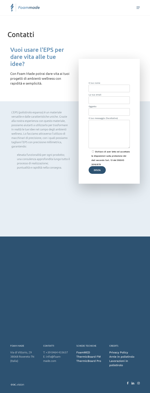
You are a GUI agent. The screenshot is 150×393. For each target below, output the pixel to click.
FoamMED (83, 352)
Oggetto (109, 110)
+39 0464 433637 (57, 352)
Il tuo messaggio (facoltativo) (109, 133)
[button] (138, 7)
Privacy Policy (118, 352)
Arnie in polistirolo (121, 356)
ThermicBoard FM (88, 356)
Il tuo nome (109, 87)
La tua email (109, 99)
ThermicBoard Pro (88, 361)
